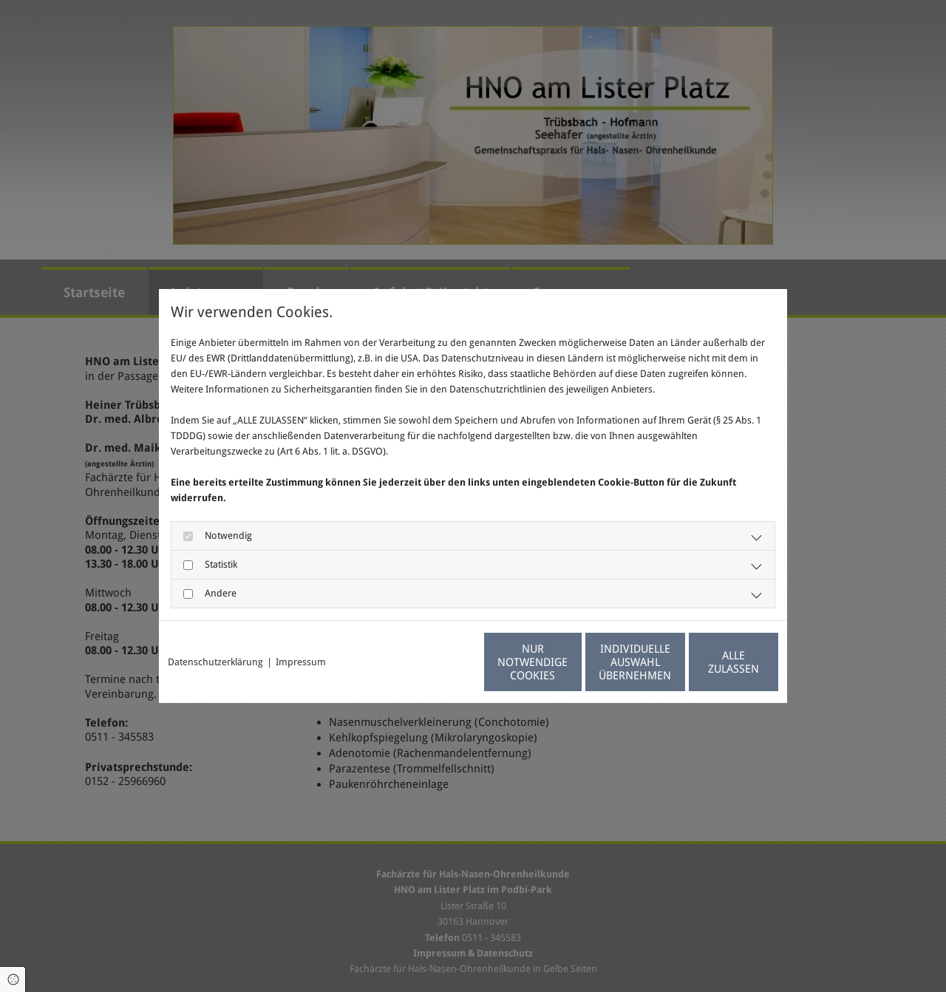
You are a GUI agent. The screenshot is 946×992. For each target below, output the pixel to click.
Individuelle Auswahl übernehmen (570, 662)
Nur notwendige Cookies (429, 662)
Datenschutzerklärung (215, 661)
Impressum (301, 661)
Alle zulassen (710, 662)
